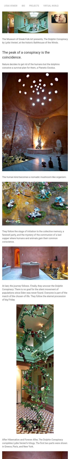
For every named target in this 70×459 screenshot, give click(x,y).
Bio (23, 6)
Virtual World (51, 6)
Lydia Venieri (10, 6)
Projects (34, 6)
